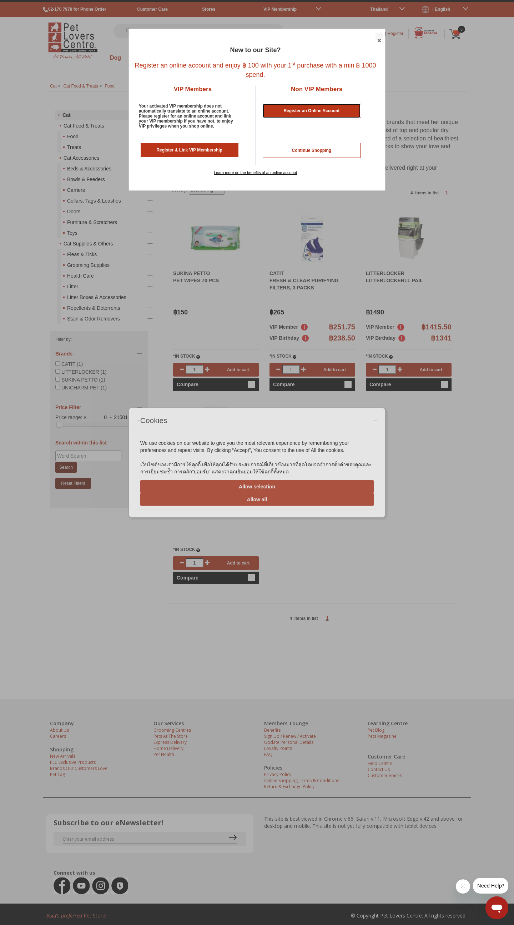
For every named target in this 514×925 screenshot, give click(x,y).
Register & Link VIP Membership (189, 150)
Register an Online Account (311, 110)
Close (379, 36)
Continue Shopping (312, 150)
